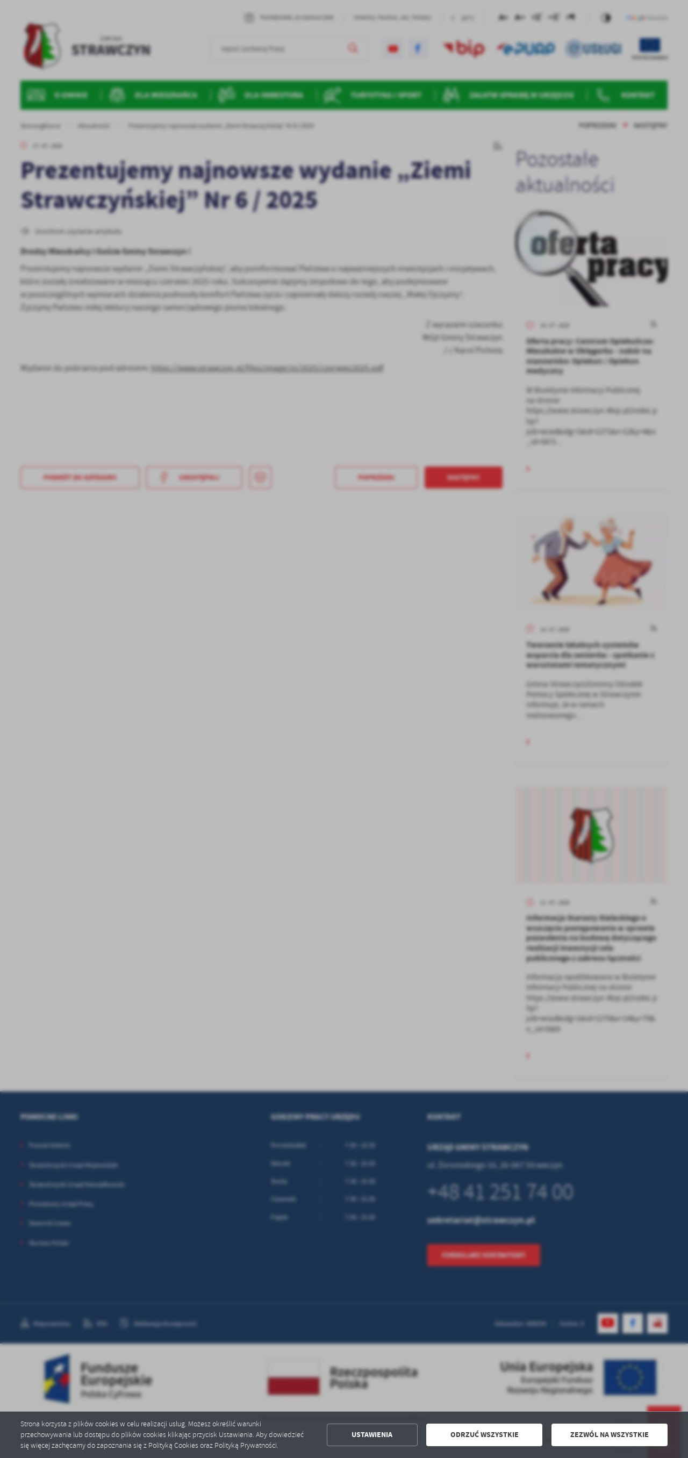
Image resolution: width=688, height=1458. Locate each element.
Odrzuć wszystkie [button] (484, 1435)
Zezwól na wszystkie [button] (609, 1435)
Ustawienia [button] (372, 1435)
